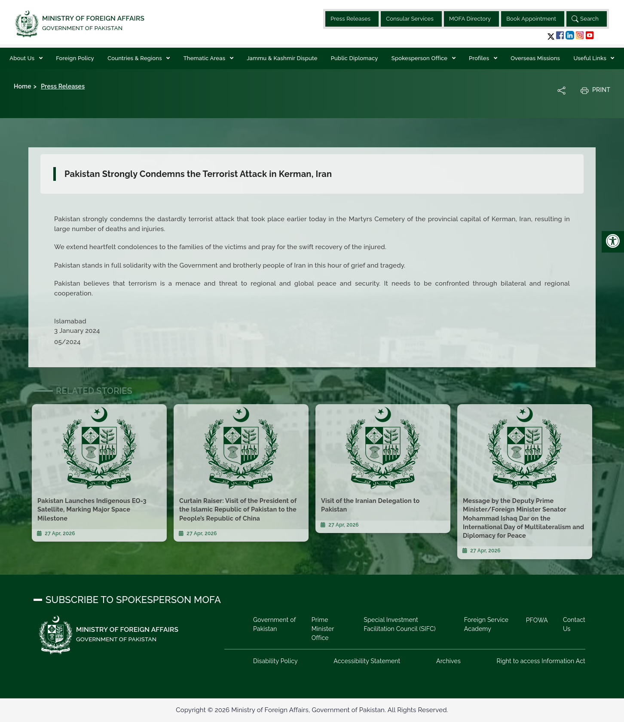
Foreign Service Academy (486, 624)
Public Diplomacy (354, 58)
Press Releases (350, 18)
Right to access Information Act (540, 661)
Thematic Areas (205, 58)
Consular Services (410, 18)
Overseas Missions (535, 58)
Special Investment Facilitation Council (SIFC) (399, 624)
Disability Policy (275, 661)
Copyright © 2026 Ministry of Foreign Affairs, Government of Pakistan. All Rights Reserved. (312, 710)
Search (585, 18)
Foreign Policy (75, 58)
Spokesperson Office (420, 58)
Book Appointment (531, 18)
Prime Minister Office (323, 628)
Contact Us (574, 624)
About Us (22, 58)
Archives (448, 661)
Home (22, 86)
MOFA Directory (470, 18)
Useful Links (590, 58)
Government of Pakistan (274, 624)
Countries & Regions (135, 58)
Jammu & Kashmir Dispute (282, 58)
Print (595, 90)
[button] (551, 36)
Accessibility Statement (366, 661)
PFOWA (537, 620)
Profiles (480, 58)
